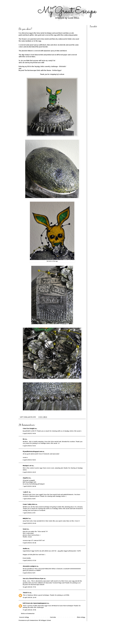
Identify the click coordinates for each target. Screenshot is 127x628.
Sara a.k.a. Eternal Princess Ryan (33, 578)
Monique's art (27, 465)
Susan (25, 529)
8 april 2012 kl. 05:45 (29, 523)
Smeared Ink (38, 55)
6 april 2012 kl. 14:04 (29, 433)
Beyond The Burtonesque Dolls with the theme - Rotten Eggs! (40, 70)
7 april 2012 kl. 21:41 (29, 513)
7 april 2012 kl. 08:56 (29, 486)
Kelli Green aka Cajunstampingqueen (35, 603)
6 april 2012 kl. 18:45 (29, 460)
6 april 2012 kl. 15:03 (29, 445)
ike (24, 439)
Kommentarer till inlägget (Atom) (40, 620)
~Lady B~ (25, 492)
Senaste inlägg (24, 617)
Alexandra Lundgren (29, 566)
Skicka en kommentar (28, 613)
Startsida (53, 617)
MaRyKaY (26, 518)
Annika (25, 548)
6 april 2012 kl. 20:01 (29, 472)
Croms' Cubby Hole (29, 504)
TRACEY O (26, 592)
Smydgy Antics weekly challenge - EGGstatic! (50, 66)
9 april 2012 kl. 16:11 (29, 573)
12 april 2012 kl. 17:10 (29, 587)
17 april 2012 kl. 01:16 (29, 610)
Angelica (26, 478)
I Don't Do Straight (29, 428)
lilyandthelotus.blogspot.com (32, 451)
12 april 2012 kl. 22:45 (29, 597)
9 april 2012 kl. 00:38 (29, 543)
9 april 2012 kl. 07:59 (29, 560)
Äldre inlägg (81, 617)
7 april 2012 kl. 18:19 (29, 498)
